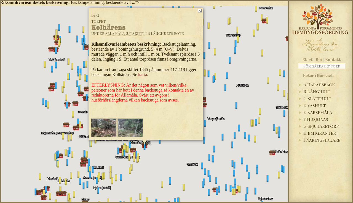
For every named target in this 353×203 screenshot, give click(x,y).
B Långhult (316, 91)
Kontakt (333, 60)
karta (142, 74)
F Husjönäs (315, 119)
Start (307, 60)
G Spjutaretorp (321, 126)
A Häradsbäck (319, 84)
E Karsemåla (317, 112)
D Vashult (314, 105)
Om (319, 60)
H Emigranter (319, 133)
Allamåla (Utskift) (125, 33)
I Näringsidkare (321, 140)
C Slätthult (317, 98)
